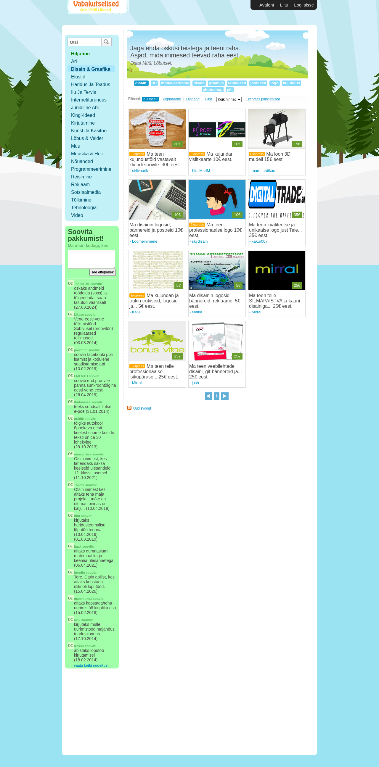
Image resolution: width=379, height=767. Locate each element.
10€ (237, 144)
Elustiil (78, 76)
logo (274, 83)
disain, (141, 83)
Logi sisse (304, 4)
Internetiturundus (89, 99)
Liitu (284, 4)
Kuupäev (150, 99)
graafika (216, 83)
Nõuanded (82, 161)
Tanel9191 (81, 284)
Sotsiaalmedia (86, 192)
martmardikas (263, 170)
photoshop (213, 89)
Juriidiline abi (85, 107)
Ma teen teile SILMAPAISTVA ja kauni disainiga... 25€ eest (274, 301)
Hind (208, 99)
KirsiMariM (201, 170)
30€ (177, 144)
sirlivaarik (140, 170)
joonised (258, 83)
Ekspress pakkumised (263, 99)
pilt (230, 89)
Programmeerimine (91, 169)
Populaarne (172, 99)
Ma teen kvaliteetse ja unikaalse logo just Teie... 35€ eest (275, 230)
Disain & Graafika (90, 69)
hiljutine (80, 53)
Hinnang (193, 99)
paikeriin (80, 350)
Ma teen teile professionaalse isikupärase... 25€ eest (153, 371)
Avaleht (266, 4)
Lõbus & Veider (87, 138)
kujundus (291, 83)
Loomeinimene (144, 241)
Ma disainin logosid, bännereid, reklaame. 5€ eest (214, 301)
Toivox (79, 485)
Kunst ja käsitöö (89, 130)
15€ (297, 144)
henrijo (79, 572)
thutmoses (82, 402)
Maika (197, 312)
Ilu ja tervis (83, 92)
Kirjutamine (83, 122)
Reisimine (81, 176)
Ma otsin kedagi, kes (88, 245)
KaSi (136, 312)
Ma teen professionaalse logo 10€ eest (215, 230)
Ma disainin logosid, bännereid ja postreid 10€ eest (156, 230)
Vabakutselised (97, 12)
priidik (79, 418)
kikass (79, 314)
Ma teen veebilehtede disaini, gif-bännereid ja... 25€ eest (215, 371)
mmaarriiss (82, 454)
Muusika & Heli (87, 153)
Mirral (256, 312)
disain (199, 83)
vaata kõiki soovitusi (91, 665)
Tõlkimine (81, 199)
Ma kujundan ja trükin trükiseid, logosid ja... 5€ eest (154, 301)
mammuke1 (83, 598)
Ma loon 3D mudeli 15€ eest (269, 157)
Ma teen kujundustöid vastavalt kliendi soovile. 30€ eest (154, 159)
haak (77, 546)
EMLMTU (81, 376)
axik (77, 620)
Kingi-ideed (83, 115)
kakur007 (259, 241)
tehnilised (237, 83)
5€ (178, 285)
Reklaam (80, 184)
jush (195, 383)
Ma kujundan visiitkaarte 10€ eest (211, 157)
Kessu (79, 646)
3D (154, 83)
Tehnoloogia (84, 207)
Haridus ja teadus (90, 84)
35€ (297, 214)
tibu (77, 516)
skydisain (200, 241)
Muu (75, 146)
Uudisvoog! (142, 408)
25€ (297, 285)
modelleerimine (175, 83)
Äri (74, 61)
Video (77, 215)
